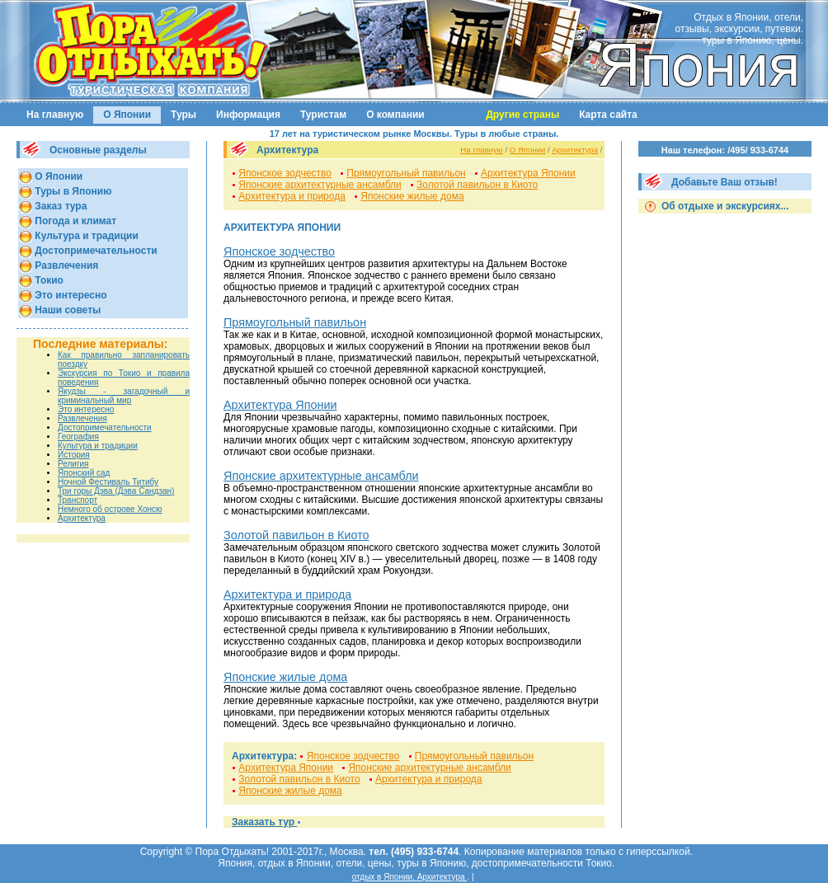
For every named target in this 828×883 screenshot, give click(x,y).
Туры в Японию (71, 191)
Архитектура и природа (292, 196)
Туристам (323, 114)
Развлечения (65, 265)
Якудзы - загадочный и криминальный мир (124, 396)
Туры (183, 114)
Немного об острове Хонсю (110, 509)
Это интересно (69, 295)
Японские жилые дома (411, 196)
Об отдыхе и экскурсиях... (724, 206)
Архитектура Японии (528, 173)
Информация (248, 114)
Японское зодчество (285, 173)
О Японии (127, 114)
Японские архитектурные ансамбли (319, 184)
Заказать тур (264, 822)
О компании (395, 114)
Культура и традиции (85, 236)
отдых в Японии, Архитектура (410, 876)
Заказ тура (59, 206)
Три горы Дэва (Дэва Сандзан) (116, 491)
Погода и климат (74, 221)
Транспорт (77, 500)
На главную (54, 114)
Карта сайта (608, 114)
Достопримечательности (95, 250)
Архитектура (82, 518)
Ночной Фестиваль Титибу (108, 481)
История (74, 454)
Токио (48, 280)
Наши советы (66, 310)
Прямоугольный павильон (405, 173)
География (78, 436)
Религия (73, 463)
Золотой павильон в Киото (477, 184)
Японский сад (84, 472)
